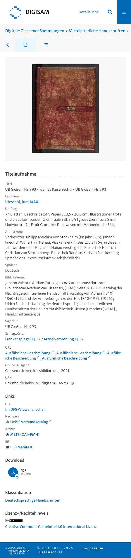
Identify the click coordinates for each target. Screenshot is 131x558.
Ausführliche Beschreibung (27, 353)
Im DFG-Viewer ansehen (25, 409)
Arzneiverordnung (59, 339)
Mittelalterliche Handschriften (97, 30)
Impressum (93, 548)
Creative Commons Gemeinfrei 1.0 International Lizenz (51, 526)
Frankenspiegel (18, 339)
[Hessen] (12, 202)
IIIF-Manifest (21, 447)
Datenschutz (51, 552)
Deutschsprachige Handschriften (32, 500)
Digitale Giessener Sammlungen (34, 30)
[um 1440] (31, 202)
